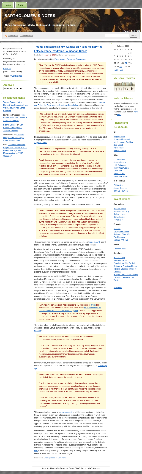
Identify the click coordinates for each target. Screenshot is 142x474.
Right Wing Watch (121, 168)
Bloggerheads (119, 136)
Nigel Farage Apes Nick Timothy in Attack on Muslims (15, 118)
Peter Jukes (118, 148)
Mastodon (118, 288)
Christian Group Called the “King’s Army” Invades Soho (13, 138)
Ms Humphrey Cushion (123, 142)
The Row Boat (120, 249)
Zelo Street (118, 145)
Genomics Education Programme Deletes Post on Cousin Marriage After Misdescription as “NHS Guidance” (15, 150)
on (6, 102)
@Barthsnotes (16, 76)
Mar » (122, 70)
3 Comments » (62, 458)
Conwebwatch (119, 159)
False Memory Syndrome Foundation (70, 59)
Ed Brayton (118, 185)
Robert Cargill (119, 258)
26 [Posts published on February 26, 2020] (121, 67)
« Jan (116, 70)
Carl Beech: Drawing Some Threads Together (13, 128)
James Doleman (120, 188)
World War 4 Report (122, 176)
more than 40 (94, 242)
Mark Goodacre (120, 260)
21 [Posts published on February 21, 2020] (126, 63)
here (36, 450)
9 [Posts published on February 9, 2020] (130, 56)
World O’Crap (119, 174)
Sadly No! (118, 171)
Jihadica (117, 229)
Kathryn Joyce (120, 214)
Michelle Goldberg (121, 211)
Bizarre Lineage (9, 125)
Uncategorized (49, 458)
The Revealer (119, 237)
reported (37, 331)
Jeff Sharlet (118, 220)
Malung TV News (121, 240)
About (21, 5)
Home (8, 5)
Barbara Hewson (121, 191)
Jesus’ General (120, 162)
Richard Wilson (120, 151)
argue (93, 305)
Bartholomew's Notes (29, 16)
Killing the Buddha (121, 231)
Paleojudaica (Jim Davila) (124, 263)
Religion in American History (125, 266)
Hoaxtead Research (122, 139)
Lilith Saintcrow (120, 165)
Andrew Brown (120, 208)
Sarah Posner (119, 217)
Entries (13, 36)
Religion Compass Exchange (126, 274)
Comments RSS (26, 36)
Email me (7, 69)
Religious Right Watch (123, 234)
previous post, (66, 412)
